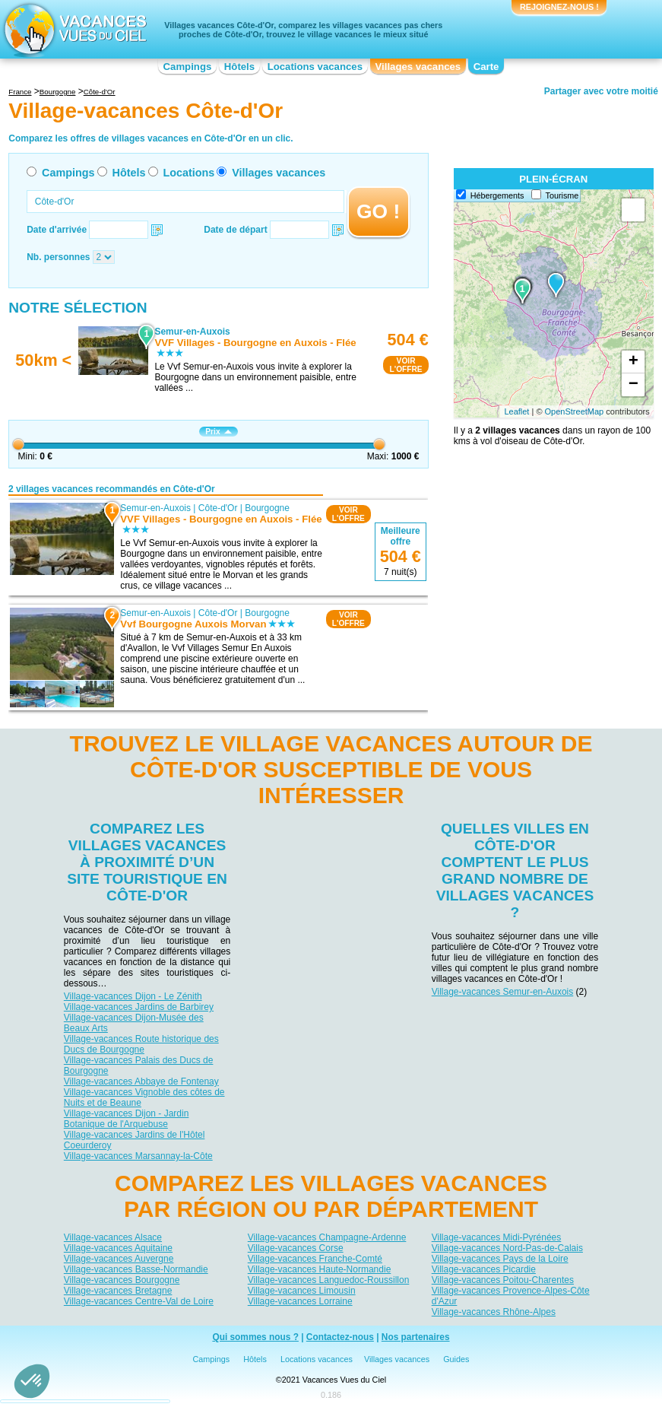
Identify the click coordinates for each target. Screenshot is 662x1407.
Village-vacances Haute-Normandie (319, 1268)
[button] (32, 1381)
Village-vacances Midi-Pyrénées (497, 1236)
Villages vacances (418, 66)
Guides (456, 1359)
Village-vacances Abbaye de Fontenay (141, 1081)
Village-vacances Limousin (302, 1290)
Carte (486, 66)
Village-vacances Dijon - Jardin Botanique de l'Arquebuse (126, 1118)
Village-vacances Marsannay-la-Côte (138, 1156)
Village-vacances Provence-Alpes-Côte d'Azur (511, 1295)
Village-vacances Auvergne (119, 1258)
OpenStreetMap (574, 411)
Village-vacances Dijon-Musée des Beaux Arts (134, 1023)
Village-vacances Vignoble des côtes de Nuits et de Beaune (144, 1097)
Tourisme (562, 195)
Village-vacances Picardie (484, 1268)
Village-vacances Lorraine (300, 1300)
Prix (218, 431)
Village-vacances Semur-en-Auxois (503, 991)
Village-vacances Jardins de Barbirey (139, 1007)
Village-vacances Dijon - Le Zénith (133, 996)
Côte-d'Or (218, 508)
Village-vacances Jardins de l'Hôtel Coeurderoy (134, 1140)
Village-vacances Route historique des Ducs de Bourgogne (141, 1044)
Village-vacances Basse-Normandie (136, 1268)
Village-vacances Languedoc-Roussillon (329, 1279)
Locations (188, 173)
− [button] (633, 384)
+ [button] (633, 362)
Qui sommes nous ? (255, 1337)
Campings (187, 66)
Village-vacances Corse (296, 1247)
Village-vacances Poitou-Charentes (503, 1279)
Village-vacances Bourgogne (122, 1279)
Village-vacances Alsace (113, 1236)
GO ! (378, 211)
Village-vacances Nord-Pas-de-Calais (507, 1247)
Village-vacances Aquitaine (118, 1247)
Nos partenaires (416, 1337)
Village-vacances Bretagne (118, 1290)
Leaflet (516, 411)
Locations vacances (315, 66)
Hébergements (497, 195)
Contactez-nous (340, 1337)
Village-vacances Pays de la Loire (500, 1258)
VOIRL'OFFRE (405, 365)
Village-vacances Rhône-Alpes (494, 1311)
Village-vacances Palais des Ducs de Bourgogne (139, 1065)
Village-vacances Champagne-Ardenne (327, 1236)
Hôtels (239, 66)
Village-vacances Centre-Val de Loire (139, 1300)
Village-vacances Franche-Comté (315, 1258)
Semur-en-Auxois (156, 508)
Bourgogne (267, 508)
